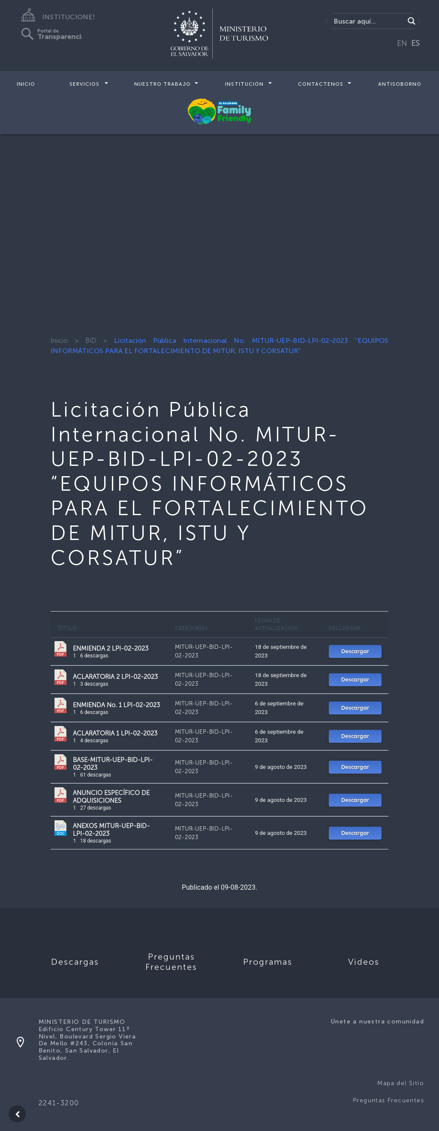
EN (402, 43)
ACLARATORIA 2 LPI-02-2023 (115, 677)
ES (415, 43)
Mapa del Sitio (400, 1083)
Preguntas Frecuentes (388, 1100)
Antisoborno (399, 84)
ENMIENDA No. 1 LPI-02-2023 (116, 705)
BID (90, 340)
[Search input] (368, 21)
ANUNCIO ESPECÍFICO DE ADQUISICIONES (111, 796)
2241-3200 (59, 1103)
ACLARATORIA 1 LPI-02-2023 (115, 733)
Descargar (355, 651)
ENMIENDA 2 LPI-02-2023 (110, 648)
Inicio (26, 84)
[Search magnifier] (411, 21)
